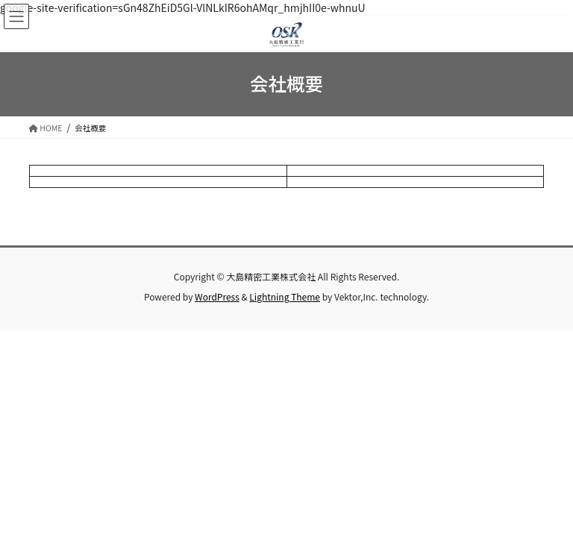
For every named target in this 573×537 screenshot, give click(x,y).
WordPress (217, 296)
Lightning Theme (284, 296)
